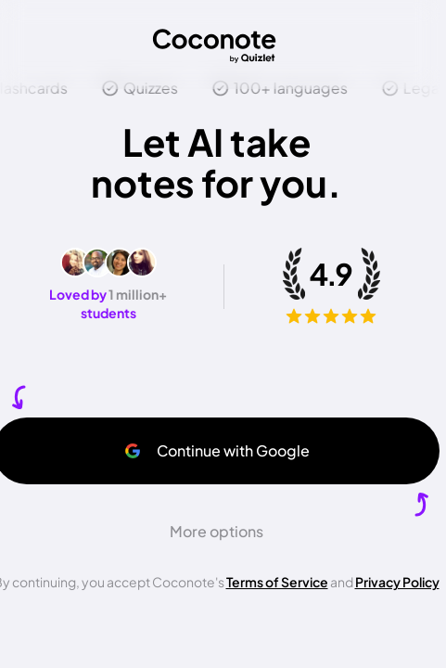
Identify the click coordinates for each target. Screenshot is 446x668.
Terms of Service (277, 581)
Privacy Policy (397, 581)
